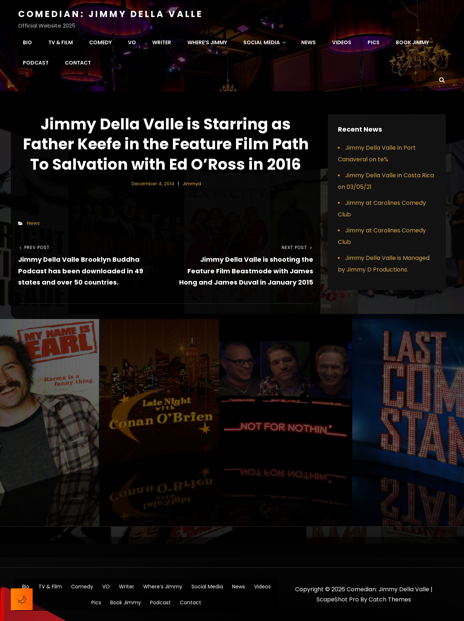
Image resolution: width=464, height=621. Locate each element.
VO (132, 42)
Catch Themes (390, 599)
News (308, 42)
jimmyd (191, 183)
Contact (78, 62)
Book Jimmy (412, 42)
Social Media (265, 42)
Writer (161, 42)
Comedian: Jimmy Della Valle (110, 14)
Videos (341, 42)
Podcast (36, 62)
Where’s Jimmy (207, 42)
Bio (27, 42)
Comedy (100, 42)
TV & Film (60, 42)
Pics (374, 42)
